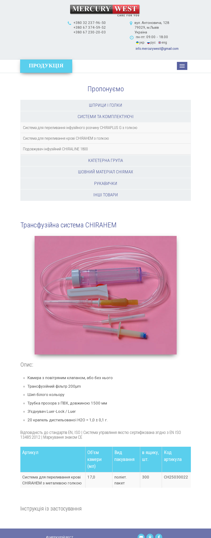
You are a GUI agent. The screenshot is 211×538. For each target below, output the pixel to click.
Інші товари (105, 180)
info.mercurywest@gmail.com (163, 34)
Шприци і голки (105, 90)
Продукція (46, 51)
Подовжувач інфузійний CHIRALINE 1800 (55, 134)
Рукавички (105, 168)
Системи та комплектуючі (106, 102)
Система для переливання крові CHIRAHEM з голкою (66, 123)
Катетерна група (105, 145)
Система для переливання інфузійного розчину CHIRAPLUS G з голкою (80, 112)
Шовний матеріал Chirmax (105, 157)
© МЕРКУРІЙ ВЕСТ (59, 523)
